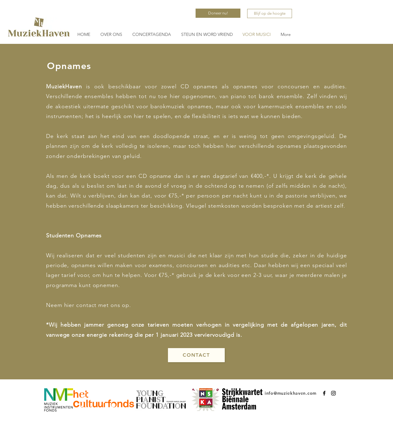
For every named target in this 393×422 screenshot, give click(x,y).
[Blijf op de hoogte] (269, 13)
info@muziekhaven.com (291, 393)
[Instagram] (333, 393)
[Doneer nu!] (218, 13)
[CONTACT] (196, 355)
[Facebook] (324, 393)
